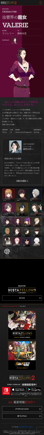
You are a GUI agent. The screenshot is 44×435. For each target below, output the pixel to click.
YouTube (22, 416)
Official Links (22, 409)
